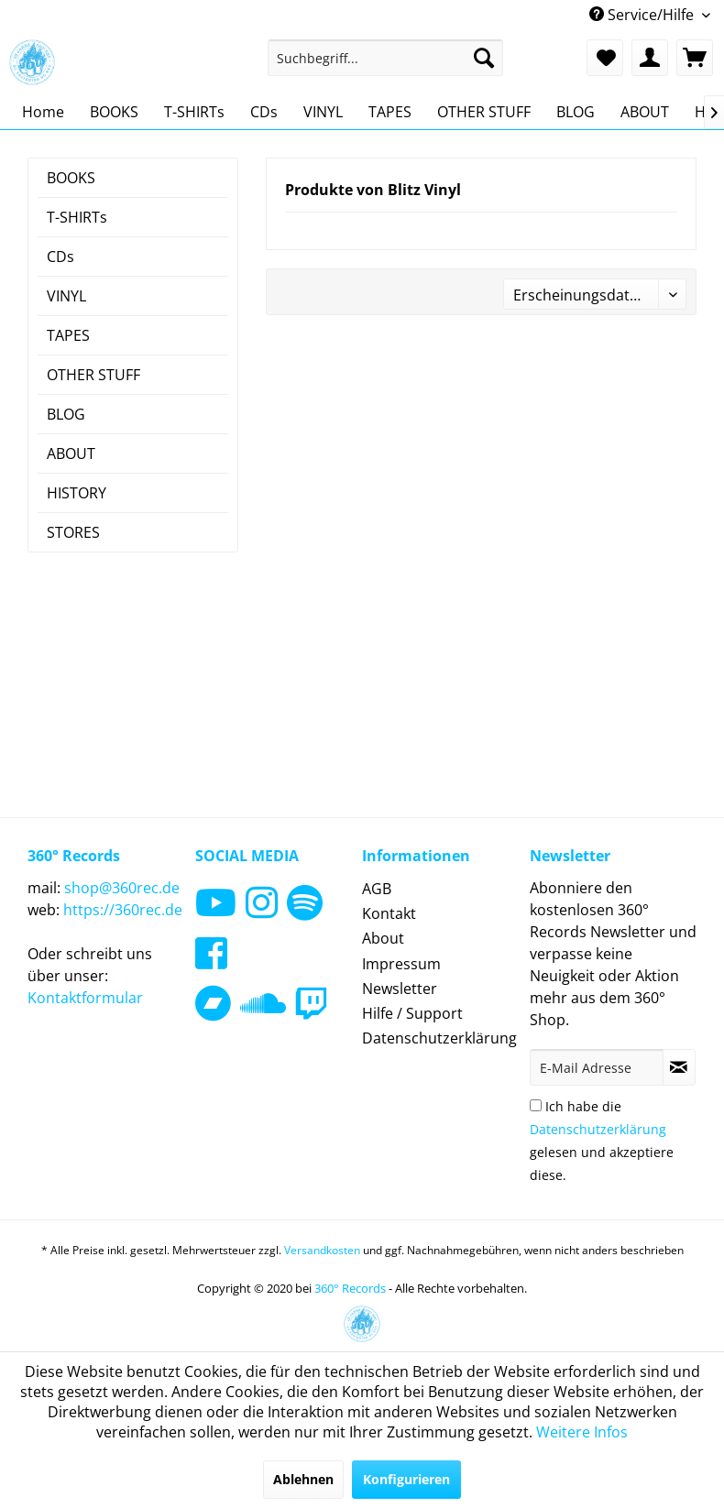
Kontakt (389, 913)
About (383, 938)
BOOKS (71, 178)
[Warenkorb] (694, 57)
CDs (60, 256)
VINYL (66, 296)
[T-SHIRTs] (194, 111)
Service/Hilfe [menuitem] (643, 15)
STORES (73, 532)
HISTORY (76, 493)
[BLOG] (575, 111)
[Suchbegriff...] (385, 57)
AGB (376, 889)
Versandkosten (322, 1250)
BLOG (66, 414)
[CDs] (264, 111)
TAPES (68, 335)
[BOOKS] (114, 111)
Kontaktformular (85, 998)
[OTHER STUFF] (483, 111)
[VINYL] (323, 111)
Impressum (401, 964)
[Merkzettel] (605, 57)
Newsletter (399, 988)
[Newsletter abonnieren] (680, 1067)
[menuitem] (385, 57)
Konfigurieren (406, 1479)
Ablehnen (303, 1479)
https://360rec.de (122, 910)
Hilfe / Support (412, 1013)
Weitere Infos (582, 1432)
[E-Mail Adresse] (597, 1067)
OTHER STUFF (93, 375)
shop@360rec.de (122, 888)
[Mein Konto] (649, 57)
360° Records (350, 1288)
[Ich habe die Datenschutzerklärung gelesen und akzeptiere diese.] (536, 1105)
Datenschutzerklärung (439, 1038)
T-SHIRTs (77, 217)
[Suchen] (484, 57)
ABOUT (71, 453)
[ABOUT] (645, 111)
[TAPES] (390, 111)
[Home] (43, 111)
